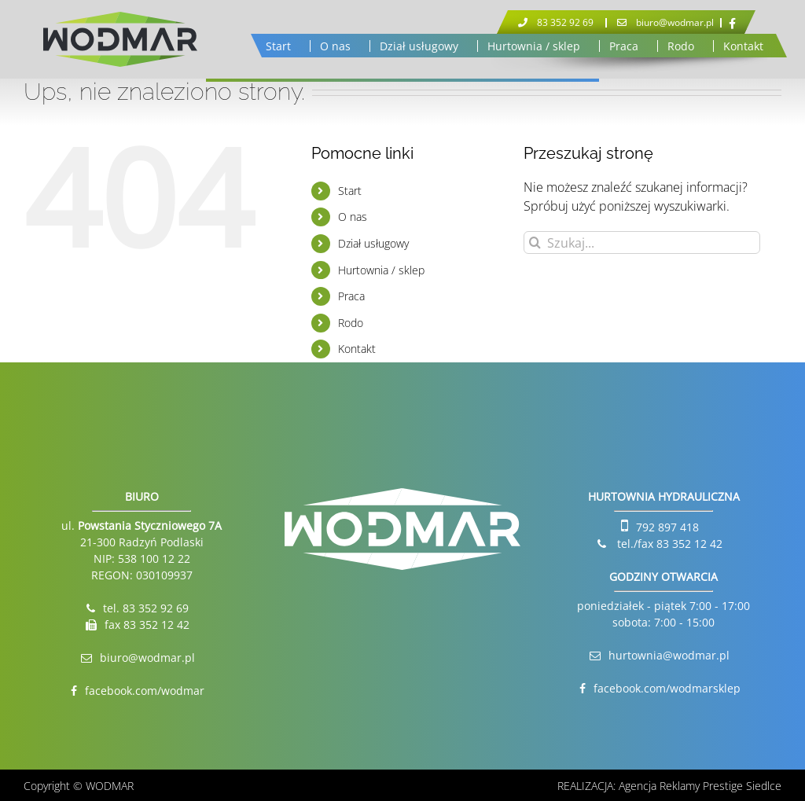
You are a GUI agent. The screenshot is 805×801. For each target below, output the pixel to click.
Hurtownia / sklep (381, 270)
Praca (351, 295)
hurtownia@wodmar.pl (669, 655)
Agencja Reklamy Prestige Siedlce (700, 785)
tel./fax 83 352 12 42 (668, 543)
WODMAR (110, 785)
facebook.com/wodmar (144, 690)
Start (350, 190)
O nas (352, 216)
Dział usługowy (373, 243)
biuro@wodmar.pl (147, 657)
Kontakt (357, 348)
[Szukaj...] (642, 242)
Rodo (350, 322)
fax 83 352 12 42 (147, 624)
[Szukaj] (535, 242)
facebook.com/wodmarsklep (667, 688)
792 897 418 (667, 527)
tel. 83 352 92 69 (146, 608)
